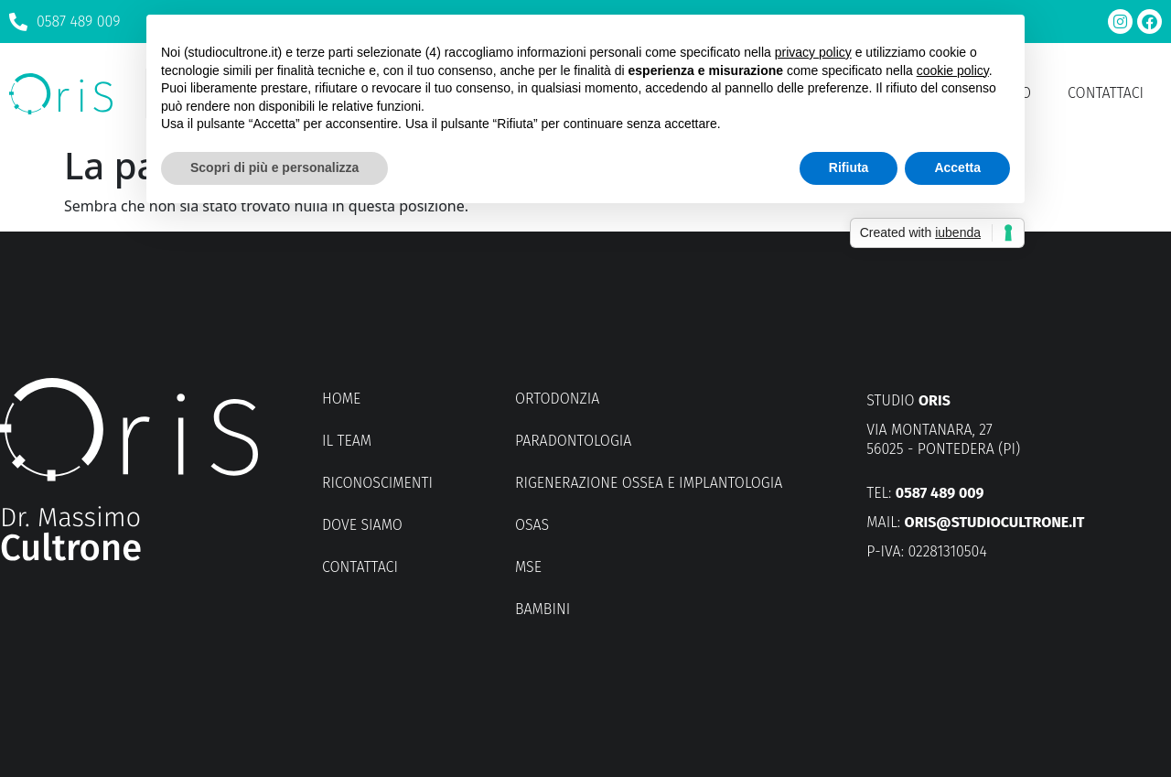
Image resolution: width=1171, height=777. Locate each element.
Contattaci (1106, 93)
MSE (528, 567)
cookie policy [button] (953, 70)
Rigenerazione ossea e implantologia (648, 482)
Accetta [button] (957, 167)
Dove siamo (362, 525)
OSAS (532, 525)
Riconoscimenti (377, 482)
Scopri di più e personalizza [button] (274, 167)
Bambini (542, 609)
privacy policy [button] (813, 52)
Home (341, 398)
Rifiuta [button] (849, 167)
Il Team (346, 440)
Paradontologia (573, 440)
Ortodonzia (557, 398)
